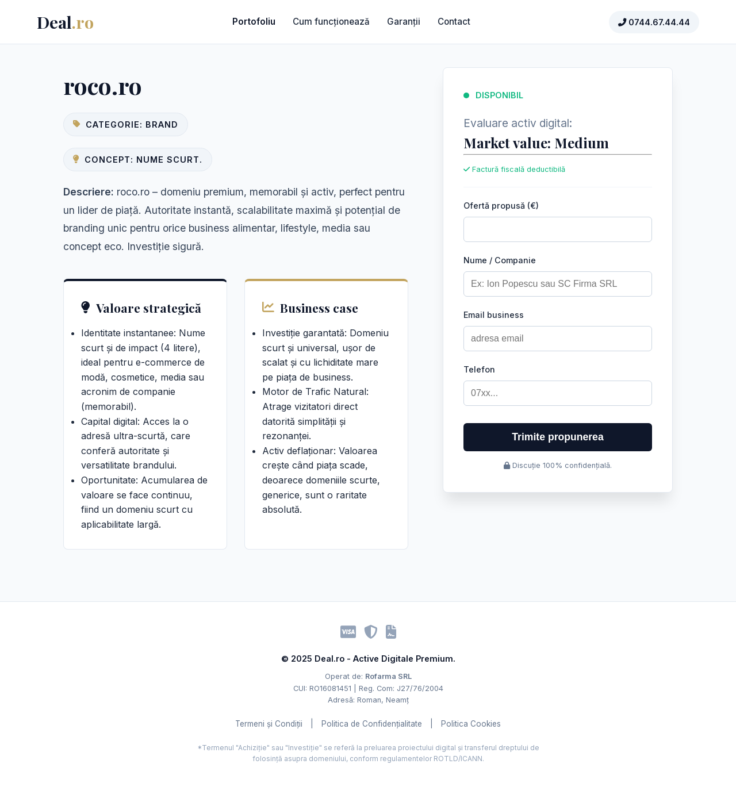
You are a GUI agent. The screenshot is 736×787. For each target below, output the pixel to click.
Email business (493, 315)
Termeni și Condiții (268, 723)
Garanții (403, 21)
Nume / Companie (499, 260)
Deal (65, 22)
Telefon (479, 369)
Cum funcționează (331, 21)
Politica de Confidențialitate (371, 723)
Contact (454, 21)
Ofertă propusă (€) (501, 205)
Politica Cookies (471, 723)
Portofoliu (253, 21)
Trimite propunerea (557, 437)
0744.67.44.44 (654, 22)
